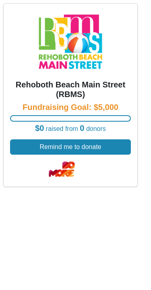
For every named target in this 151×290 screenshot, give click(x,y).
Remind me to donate (70, 146)
